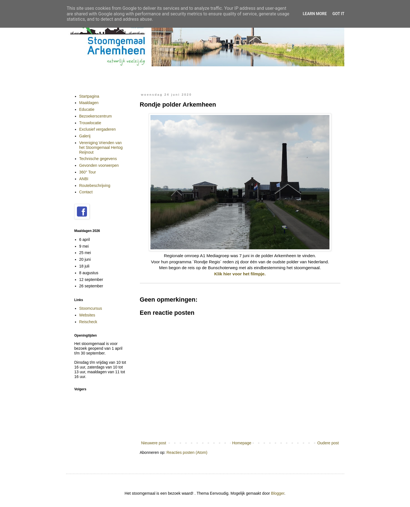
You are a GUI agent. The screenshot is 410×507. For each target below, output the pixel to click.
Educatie (86, 109)
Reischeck (88, 322)
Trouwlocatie (90, 123)
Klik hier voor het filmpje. (240, 273)
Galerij (84, 136)
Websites (87, 315)
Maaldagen (88, 102)
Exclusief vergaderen (97, 129)
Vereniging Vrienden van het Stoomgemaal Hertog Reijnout (101, 147)
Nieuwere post (153, 443)
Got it (338, 13)
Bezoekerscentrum (95, 116)
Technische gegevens (98, 158)
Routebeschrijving (94, 185)
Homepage (241, 443)
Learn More (315, 13)
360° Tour (87, 172)
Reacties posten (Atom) (186, 452)
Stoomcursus (90, 308)
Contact (86, 192)
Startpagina (89, 96)
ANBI (83, 179)
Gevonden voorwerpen (99, 165)
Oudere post (328, 443)
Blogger (277, 493)
